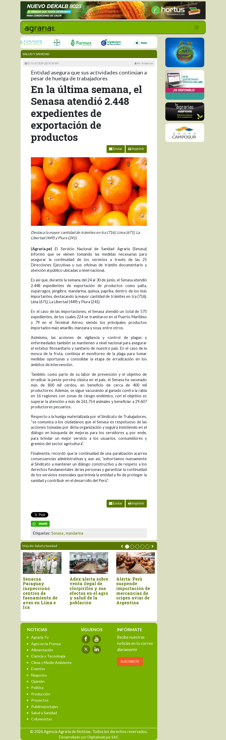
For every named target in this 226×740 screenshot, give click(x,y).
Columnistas (41, 719)
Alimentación (42, 650)
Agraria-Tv (40, 637)
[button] (127, 546)
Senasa (57, 533)
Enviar (115, 149)
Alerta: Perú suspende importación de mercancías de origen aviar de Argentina (133, 591)
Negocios (39, 675)
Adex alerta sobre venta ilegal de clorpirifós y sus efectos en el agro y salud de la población (89, 591)
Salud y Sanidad (36, 54)
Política (37, 687)
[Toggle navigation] (196, 27)
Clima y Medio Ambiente (51, 662)
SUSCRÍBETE (130, 661)
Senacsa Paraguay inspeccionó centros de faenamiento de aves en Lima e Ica (40, 593)
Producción (40, 694)
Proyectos (40, 700)
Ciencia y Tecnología (48, 656)
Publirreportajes (44, 706)
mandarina (74, 533)
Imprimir (136, 149)
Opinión (38, 681)
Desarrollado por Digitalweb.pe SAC (89, 737)
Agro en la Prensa (46, 643)
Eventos (38, 668)
